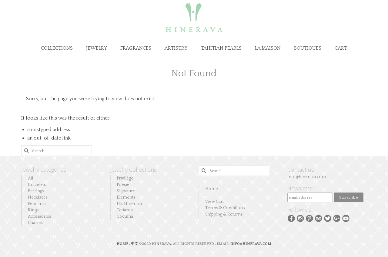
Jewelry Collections (133, 169)
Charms (35, 222)
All (30, 178)
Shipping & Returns (223, 214)
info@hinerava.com (306, 176)
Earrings (36, 191)
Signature (126, 191)
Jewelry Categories (43, 169)
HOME (123, 244)
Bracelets (37, 184)
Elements (126, 197)
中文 (134, 244)
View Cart (214, 201)
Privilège (125, 178)
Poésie (123, 184)
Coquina (125, 216)
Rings (33, 210)
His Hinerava (129, 203)
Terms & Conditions (225, 208)
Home (211, 188)
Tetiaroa (125, 210)
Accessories (39, 216)
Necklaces (38, 197)
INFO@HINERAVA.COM (250, 244)
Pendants (36, 203)
